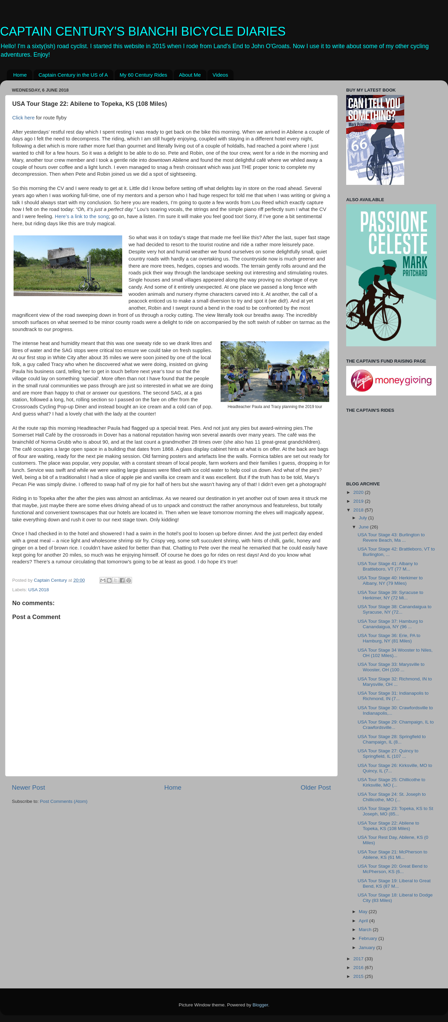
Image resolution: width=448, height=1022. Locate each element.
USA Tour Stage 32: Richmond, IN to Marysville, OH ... (395, 681)
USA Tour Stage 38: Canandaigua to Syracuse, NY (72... (394, 609)
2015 (359, 976)
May (364, 911)
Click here (23, 117)
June (364, 526)
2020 (359, 492)
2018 (359, 510)
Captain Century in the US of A (73, 75)
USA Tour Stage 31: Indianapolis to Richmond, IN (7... (393, 696)
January (367, 947)
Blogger (260, 1004)
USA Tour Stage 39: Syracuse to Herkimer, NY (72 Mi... (390, 595)
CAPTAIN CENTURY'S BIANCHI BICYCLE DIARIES (143, 31)
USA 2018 (38, 589)
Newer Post (28, 787)
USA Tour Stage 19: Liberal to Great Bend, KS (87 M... (394, 883)
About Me (190, 75)
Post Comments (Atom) (64, 801)
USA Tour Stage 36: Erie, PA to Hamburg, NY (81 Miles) (389, 638)
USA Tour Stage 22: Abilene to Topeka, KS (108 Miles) (388, 826)
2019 (359, 501)
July (363, 517)
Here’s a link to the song (82, 216)
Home (20, 75)
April (364, 920)
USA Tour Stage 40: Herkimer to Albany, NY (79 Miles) (390, 580)
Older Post (316, 787)
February (368, 938)
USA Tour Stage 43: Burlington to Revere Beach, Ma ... (391, 537)
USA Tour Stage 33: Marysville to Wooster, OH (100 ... (391, 667)
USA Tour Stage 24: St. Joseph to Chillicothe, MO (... (392, 797)
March (366, 929)
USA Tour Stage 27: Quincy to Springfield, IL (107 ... (388, 753)
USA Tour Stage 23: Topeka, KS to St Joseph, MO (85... (395, 811)
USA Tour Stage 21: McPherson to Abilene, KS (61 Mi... (392, 854)
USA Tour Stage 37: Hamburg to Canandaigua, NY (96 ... (390, 624)
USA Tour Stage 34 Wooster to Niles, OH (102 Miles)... (395, 653)
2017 (359, 958)
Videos (220, 75)
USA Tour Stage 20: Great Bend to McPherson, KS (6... (393, 869)
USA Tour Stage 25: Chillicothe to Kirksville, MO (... (391, 782)
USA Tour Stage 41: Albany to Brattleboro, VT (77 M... (388, 566)
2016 (359, 967)
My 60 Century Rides (143, 75)
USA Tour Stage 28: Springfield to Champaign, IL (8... (392, 739)
